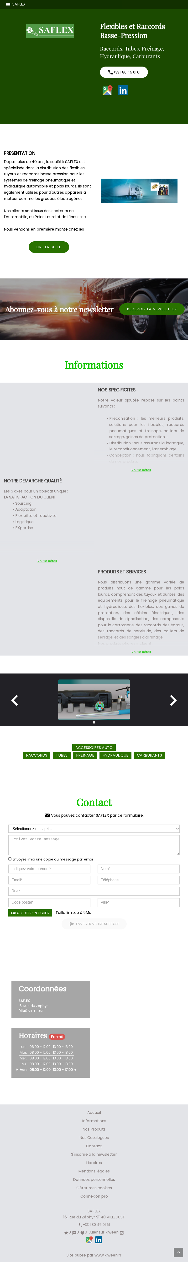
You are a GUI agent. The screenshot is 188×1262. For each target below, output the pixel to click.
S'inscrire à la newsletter (94, 1154)
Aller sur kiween (106, 1232)
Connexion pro (94, 1196)
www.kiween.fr (107, 1255)
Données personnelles (94, 1179)
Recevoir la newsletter (152, 309)
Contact (94, 1146)
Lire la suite (49, 247)
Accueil (94, 1112)
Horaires (94, 1163)
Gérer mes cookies (94, 1188)
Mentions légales (94, 1171)
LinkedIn (123, 90)
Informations (94, 1121)
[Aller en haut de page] (178, 1252)
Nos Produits (94, 1129)
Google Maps (108, 90)
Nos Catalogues (94, 1137)
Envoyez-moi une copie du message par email (53, 859)
